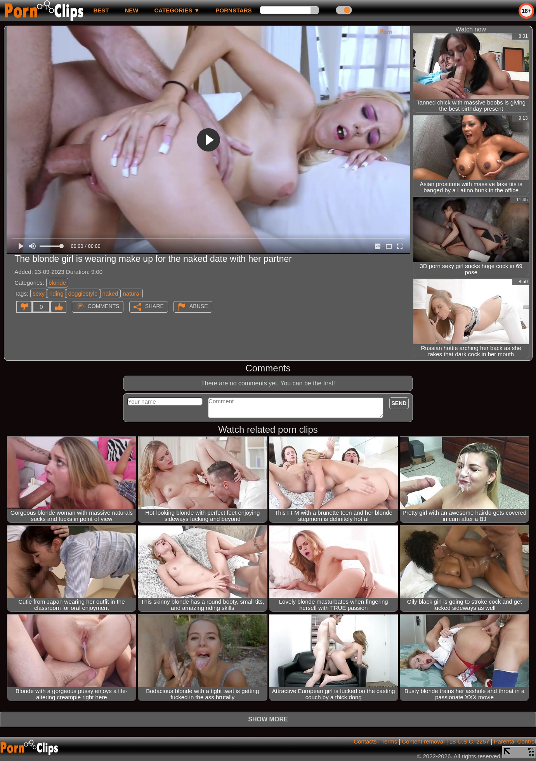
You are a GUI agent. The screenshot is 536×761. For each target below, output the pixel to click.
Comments (104, 306)
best (101, 10)
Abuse (198, 306)
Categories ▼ (176, 10)
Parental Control (515, 741)
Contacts (365, 741)
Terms (389, 741)
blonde (57, 282)
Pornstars (234, 10)
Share (154, 306)
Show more (268, 719)
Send (399, 403)
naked (110, 293)
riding (56, 293)
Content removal (423, 741)
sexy (39, 293)
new (131, 10)
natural (132, 293)
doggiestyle (83, 293)
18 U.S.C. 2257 (469, 741)
